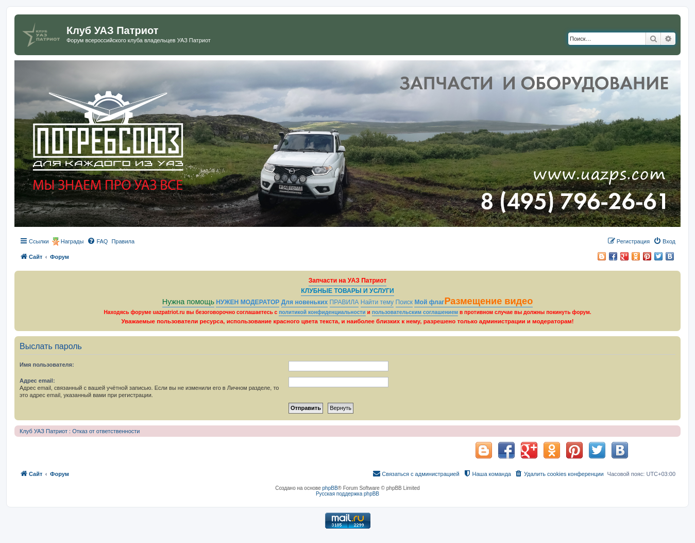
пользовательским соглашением (415, 312)
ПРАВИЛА (344, 302)
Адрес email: (37, 380)
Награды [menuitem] (72, 241)
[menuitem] (97, 241)
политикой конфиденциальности (322, 312)
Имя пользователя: (47, 364)
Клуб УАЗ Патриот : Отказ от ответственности (80, 431)
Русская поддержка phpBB (347, 494)
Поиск (404, 302)
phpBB (330, 488)
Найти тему (377, 302)
